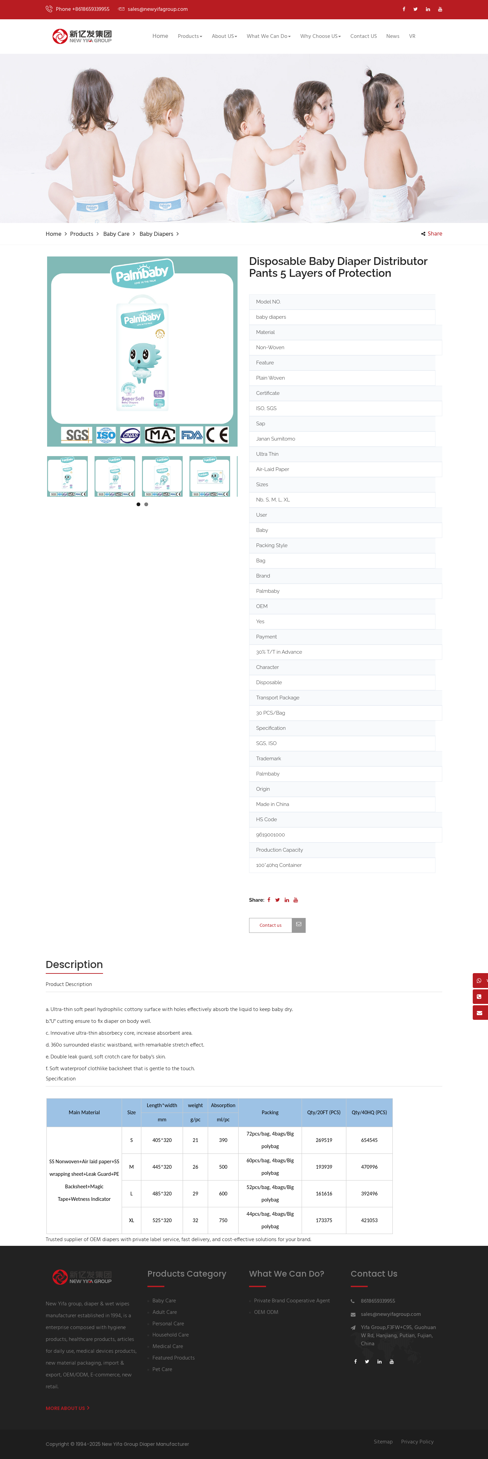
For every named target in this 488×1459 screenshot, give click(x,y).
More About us (67, 1408)
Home (160, 36)
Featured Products (173, 1358)
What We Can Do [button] (269, 36)
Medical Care (167, 1347)
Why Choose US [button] (320, 36)
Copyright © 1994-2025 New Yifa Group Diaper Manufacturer (117, 1444)
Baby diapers (156, 234)
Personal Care (168, 1324)
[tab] (74, 965)
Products (81, 234)
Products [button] (190, 36)
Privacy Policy (417, 1442)
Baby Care (116, 234)
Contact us (282, 925)
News (393, 36)
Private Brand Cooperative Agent (292, 1301)
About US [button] (224, 36)
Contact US (363, 36)
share (431, 234)
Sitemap (383, 1442)
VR (412, 36)
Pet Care (162, 1370)
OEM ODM (266, 1313)
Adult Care (164, 1313)
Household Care (170, 1335)
